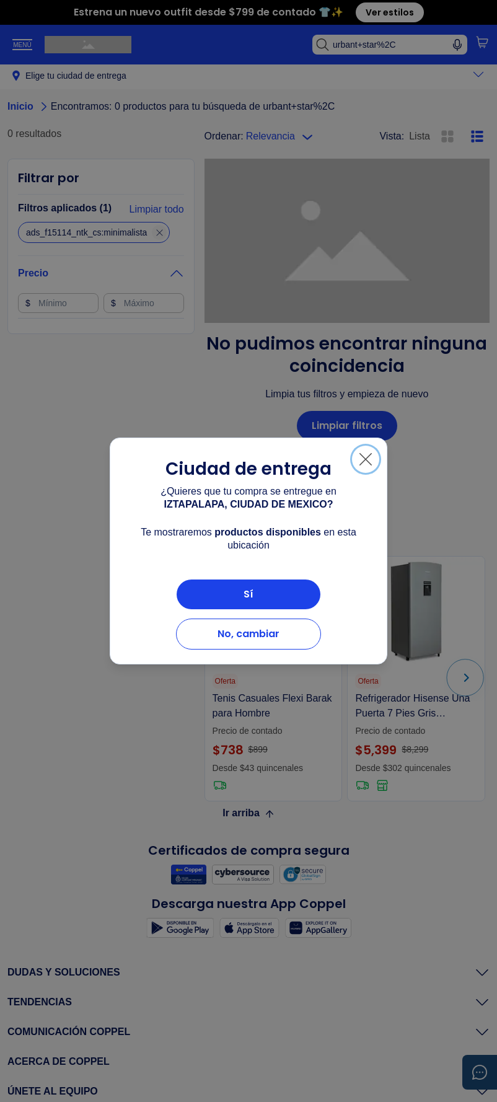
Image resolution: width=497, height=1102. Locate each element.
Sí (248, 594)
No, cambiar (248, 634)
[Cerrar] (365, 459)
